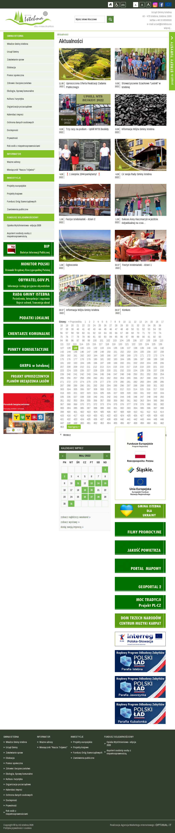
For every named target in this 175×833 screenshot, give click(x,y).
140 (148, 348)
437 (102, 419)
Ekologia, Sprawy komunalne (20, 90)
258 (82, 378)
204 (148, 363)
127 (62, 348)
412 (148, 412)
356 (95, 400)
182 (108, 359)
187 (142, 359)
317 (155, 389)
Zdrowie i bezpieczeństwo (19, 83)
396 (148, 408)
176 (68, 359)
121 (127, 344)
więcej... (168, 28)
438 (108, 419)
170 (135, 355)
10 (124, 322)
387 (88, 408)
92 (154, 337)
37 (61, 329)
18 (61, 325)
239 (62, 374)
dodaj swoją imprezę (72, 526)
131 (88, 348)
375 (115, 404)
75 (61, 337)
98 (83, 340)
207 (62, 367)
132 (95, 348)
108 (148, 340)
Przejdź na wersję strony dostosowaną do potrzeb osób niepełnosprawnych (117, 4)
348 (148, 397)
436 (95, 419)
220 (148, 367)
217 (128, 367)
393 (128, 408)
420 (95, 415)
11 (130, 322)
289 (75, 385)
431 (62, 419)
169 (128, 355)
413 (155, 412)
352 (68, 400)
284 (148, 382)
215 (115, 367)
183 (115, 359)
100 (95, 340)
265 (128, 378)
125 (153, 344)
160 (68, 355)
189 (155, 359)
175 (62, 359)
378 (135, 404)
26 (105, 325)
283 (142, 382)
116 (94, 344)
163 (88, 355)
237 (155, 370)
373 (102, 404)
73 (154, 333)
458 (135, 423)
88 (132, 337)
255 (62, 378)
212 (95, 367)
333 (155, 393)
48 (121, 329)
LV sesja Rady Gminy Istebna (137, 174)
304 (68, 389)
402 (82, 412)
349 (155, 397)
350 (162, 397)
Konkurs (126, 310)
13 (140, 322)
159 (62, 355)
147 (88, 352)
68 (127, 333)
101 (101, 340)
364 (148, 400)
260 (95, 378)
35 (154, 325)
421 (102, 415)
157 (155, 352)
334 (162, 393)
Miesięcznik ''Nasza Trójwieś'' (21, 169)
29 (121, 325)
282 (135, 382)
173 (155, 355)
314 (135, 389)
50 (132, 329)
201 (128, 363)
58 (72, 333)
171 (142, 355)
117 (100, 344)
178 (82, 359)
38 (67, 329)
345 (128, 397)
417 (75, 415)
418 (82, 415)
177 (75, 359)
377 (128, 404)
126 (160, 344)
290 (82, 385)
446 (162, 419)
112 (68, 344)
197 (102, 363)
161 (75, 355)
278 (108, 382)
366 (162, 400)
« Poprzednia (75, 322)
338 (82, 397)
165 (102, 355)
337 (75, 397)
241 (75, 374)
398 (162, 408)
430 (162, 415)
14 (146, 322)
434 (82, 419)
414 (162, 412)
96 (72, 340)
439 (115, 419)
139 (142, 348)
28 (116, 325)
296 (122, 385)
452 (95, 423)
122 (133, 344)
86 (121, 337)
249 (128, 374)
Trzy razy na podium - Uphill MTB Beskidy (87, 129)
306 (82, 389)
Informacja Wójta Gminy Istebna (138, 129)
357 (102, 400)
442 (135, 419)
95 (67, 340)
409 (128, 412)
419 (88, 415)
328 (122, 393)
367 (62, 404)
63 (99, 333)
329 (128, 393)
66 (116, 333)
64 (105, 333)
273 (75, 382)
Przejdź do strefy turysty (172, 61)
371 (88, 404)
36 (160, 325)
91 (149, 337)
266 (135, 378)
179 (88, 359)
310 (108, 389)
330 (135, 393)
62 (94, 333)
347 (142, 397)
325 (102, 393)
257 (75, 378)
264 (122, 378)
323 (88, 393)
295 (115, 385)
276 (95, 382)
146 (82, 352)
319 (62, 393)
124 (147, 344)
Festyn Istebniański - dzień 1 (137, 265)
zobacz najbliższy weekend (76, 517)
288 (68, 385)
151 (115, 352)
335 (62, 397)
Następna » (73, 427)
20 (72, 325)
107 (141, 340)
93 (160, 337)
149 (102, 352)
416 (68, 415)
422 (108, 415)
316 (148, 389)
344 (122, 397)
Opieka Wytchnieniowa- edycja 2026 (24, 225)
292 (95, 385)
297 (128, 385)
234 (135, 370)
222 (162, 367)
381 (155, 404)
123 (140, 344)
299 (142, 385)
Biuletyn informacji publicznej (28, 249)
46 (110, 329)
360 (122, 400)
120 (120, 344)
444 (148, 419)
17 (162, 322)
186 (135, 359)
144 (68, 352)
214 (108, 367)
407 (115, 412)
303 (62, 389)
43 (94, 329)
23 (89, 325)
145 (75, 352)
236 (148, 370)
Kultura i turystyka (15, 98)
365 (155, 400)
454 (108, 423)
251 (142, 374)
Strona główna (110, 4)
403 (88, 412)
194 (82, 363)
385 (75, 408)
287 (62, 385)
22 (83, 325)
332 (148, 393)
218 (135, 367)
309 (102, 389)
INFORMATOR (14, 153)
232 (122, 370)
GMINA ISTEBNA (15, 35)
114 (81, 344)
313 (128, 389)
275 (88, 382)
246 (108, 374)
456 (122, 423)
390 (108, 408)
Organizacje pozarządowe (19, 106)
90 (143, 337)
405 (102, 412)
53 (149, 329)
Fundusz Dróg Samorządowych (21, 201)
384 (68, 408)
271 (62, 382)
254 (162, 374)
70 (138, 333)
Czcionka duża (148, 4)
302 (162, 385)
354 (82, 400)
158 (162, 352)
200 (122, 363)
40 (78, 329)
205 (155, 363)
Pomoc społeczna (15, 75)
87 (127, 337)
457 (128, 423)
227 (88, 370)
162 (82, 355)
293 (102, 385)
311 (115, 389)
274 (82, 382)
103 (115, 340)
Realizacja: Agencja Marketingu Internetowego (132, 825)
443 (142, 419)
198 (108, 363)
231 (115, 370)
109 (155, 340)
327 (115, 393)
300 (148, 385)
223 (62, 370)
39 (72, 329)
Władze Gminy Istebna (17, 43)
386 (82, 408)
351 (62, 400)
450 (82, 423)
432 (68, 419)
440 (122, 419)
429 (155, 415)
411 (142, 412)
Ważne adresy (13, 161)
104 (121, 340)
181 (102, 359)
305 (75, 389)
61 (89, 333)
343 (115, 397)
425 (128, 415)
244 (95, 374)
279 (115, 382)
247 (115, 374)
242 (82, 374)
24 (94, 325)
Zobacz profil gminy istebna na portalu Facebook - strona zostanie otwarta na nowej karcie (161, 4)
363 (142, 400)
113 (74, 344)
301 (155, 385)
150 (108, 352)
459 (142, 423)
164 (95, 355)
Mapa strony (123, 4)
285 (155, 382)
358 (108, 400)
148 (95, 352)
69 (132, 333)
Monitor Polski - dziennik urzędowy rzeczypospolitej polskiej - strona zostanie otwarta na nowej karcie (28, 267)
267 (142, 378)
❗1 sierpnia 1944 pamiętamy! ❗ (83, 174)
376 (122, 404)
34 (149, 325)
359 (115, 400)
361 (128, 400)
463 (62, 427)
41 (83, 329)
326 (108, 393)
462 (162, 423)
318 (162, 389)
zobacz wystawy (70, 521)
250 (135, 374)
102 (108, 340)
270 (162, 378)
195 (88, 363)
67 (121, 333)
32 (138, 325)
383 (62, 408)
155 (142, 352)
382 (162, 404)
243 (88, 374)
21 (78, 325)
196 (95, 363)
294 (108, 385)
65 (110, 333)
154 (135, 352)
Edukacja (11, 67)
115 (87, 344)
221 (155, 367)
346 (135, 397)
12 (135, 322)
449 (75, 423)
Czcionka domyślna (135, 4)
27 (110, 325)
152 (122, 352)
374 (108, 404)
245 (102, 374)
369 (75, 404)
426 (135, 415)
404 (95, 412)
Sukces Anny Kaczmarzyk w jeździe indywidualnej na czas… (140, 221)
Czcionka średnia (142, 4)
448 (68, 423)
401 (75, 412)
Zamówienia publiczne (17, 209)
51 (138, 329)
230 (108, 370)
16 (157, 322)
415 (62, 415)
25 (99, 325)
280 (122, 382)
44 (99, 329)
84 (110, 337)
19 (67, 325)
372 (95, 404)
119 (113, 344)
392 (122, 408)
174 (162, 355)
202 (135, 363)
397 (155, 408)
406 (108, 412)
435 (88, 419)
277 (102, 382)
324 (95, 393)
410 (135, 412)
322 (82, 393)
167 (115, 355)
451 (88, 423)
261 (102, 378)
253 (155, 374)
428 (148, 415)
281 (128, 382)
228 (95, 370)
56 (61, 333)
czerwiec (106, 456)
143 (62, 352)
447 (62, 423)
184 (122, 359)
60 (83, 333)
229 (102, 370)
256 (68, 378)
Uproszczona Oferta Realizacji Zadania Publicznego (86, 85)
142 (162, 348)
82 (99, 337)
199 (115, 363)
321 (75, 393)
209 (75, 367)
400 (68, 412)
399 (62, 412)
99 (89, 340)
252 (148, 374)
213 (102, 367)
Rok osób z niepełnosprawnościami (23, 145)
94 (61, 340)
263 (115, 378)
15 (151, 322)
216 (122, 367)
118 (107, 344)
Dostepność (12, 130)
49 (127, 329)
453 (102, 423)
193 (75, 363)
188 (148, 359)
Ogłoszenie (72, 265)
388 (95, 408)
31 (132, 325)
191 (62, 363)
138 (135, 348)
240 (68, 374)
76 (67, 337)
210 (82, 367)
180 (95, 359)
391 (115, 408)
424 (122, 415)
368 (68, 404)
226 (82, 370)
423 (115, 415)
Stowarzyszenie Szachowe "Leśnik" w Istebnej (141, 85)
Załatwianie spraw (15, 59)
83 (105, 337)
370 (82, 404)
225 (75, 370)
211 (88, 367)
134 (108, 348)
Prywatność (12, 138)
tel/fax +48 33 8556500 (161, 20)
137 (128, 348)
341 (102, 397)
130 (82, 348)
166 (108, 355)
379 (142, 404)
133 (102, 348)
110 (161, 340)
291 (88, 385)
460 (148, 423)
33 (143, 325)
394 (135, 408)
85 (116, 337)
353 (75, 400)
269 (155, 378)
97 (78, 340)
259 (88, 378)
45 (105, 329)
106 (135, 340)
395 (142, 408)
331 (142, 393)
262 (108, 378)
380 (148, 404)
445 (155, 419)
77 (72, 337)
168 (122, 355)
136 (122, 348)
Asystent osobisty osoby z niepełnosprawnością (19, 235)
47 (116, 329)
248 (122, 374)
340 (95, 397)
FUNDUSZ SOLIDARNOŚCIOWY (22, 217)
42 (89, 329)
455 (115, 423)
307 (88, 389)
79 (83, 337)
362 (135, 400)
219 (142, 367)
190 (162, 359)
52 (143, 329)
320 (68, 393)
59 (78, 333)
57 (67, 333)
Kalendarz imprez (15, 114)
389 (102, 408)
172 (148, 355)
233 (128, 370)
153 (128, 352)
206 (162, 363)
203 (142, 363)
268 (148, 378)
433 (75, 419)
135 (115, 348)
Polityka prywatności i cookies (17, 828)
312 (122, 389)
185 (128, 359)
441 (128, 419)
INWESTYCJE (14, 177)
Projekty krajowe (14, 193)
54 (154, 329)
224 (68, 370)
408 (122, 412)
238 (162, 370)
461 (155, 423)
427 (142, 415)
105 (128, 340)
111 (61, 344)
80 (89, 337)
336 (68, 397)
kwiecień (62, 456)
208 (68, 367)
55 (160, 329)
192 (68, 363)
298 (135, 385)
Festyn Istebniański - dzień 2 (80, 219)
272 (68, 382)
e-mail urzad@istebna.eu (159, 24)
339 (88, 397)
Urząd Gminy (13, 51)
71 (143, 333)
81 (94, 337)
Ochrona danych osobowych (20, 122)
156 (148, 352)
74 (160, 333)
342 (108, 397)
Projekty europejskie (16, 185)
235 (142, 370)
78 (78, 337)
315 (142, 389)
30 (127, 325)
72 (149, 333)
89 (138, 337)
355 (88, 400)
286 (162, 382)
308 (95, 389)
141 (155, 348)
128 (68, 348)
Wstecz (67, 435)
